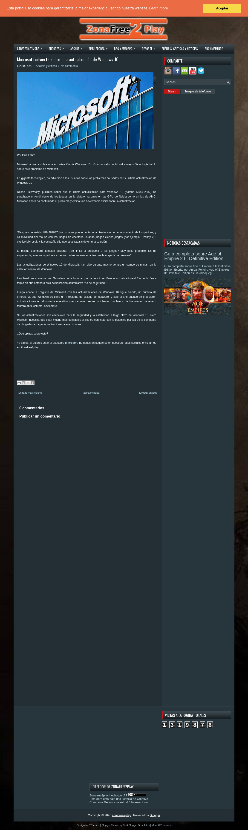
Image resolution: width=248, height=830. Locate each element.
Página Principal (91, 392)
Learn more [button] (158, 8)
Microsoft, (71, 342)
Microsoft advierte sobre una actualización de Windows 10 (67, 59)
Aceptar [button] (222, 8)
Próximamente (214, 48)
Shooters (58, 47)
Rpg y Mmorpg (126, 47)
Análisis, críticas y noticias (180, 48)
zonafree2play (121, 815)
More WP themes (161, 825)
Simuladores (100, 47)
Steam (172, 91)
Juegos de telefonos (198, 91)
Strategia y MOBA (31, 47)
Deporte (150, 47)
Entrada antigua (148, 392)
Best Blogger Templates (136, 825)
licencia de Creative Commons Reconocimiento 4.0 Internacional (118, 800)
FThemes (94, 825)
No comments (69, 66)
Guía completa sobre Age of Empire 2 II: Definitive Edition (193, 256)
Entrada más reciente (30, 392)
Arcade (77, 47)
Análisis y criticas (46, 66)
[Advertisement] (101, 218)
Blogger (155, 815)
